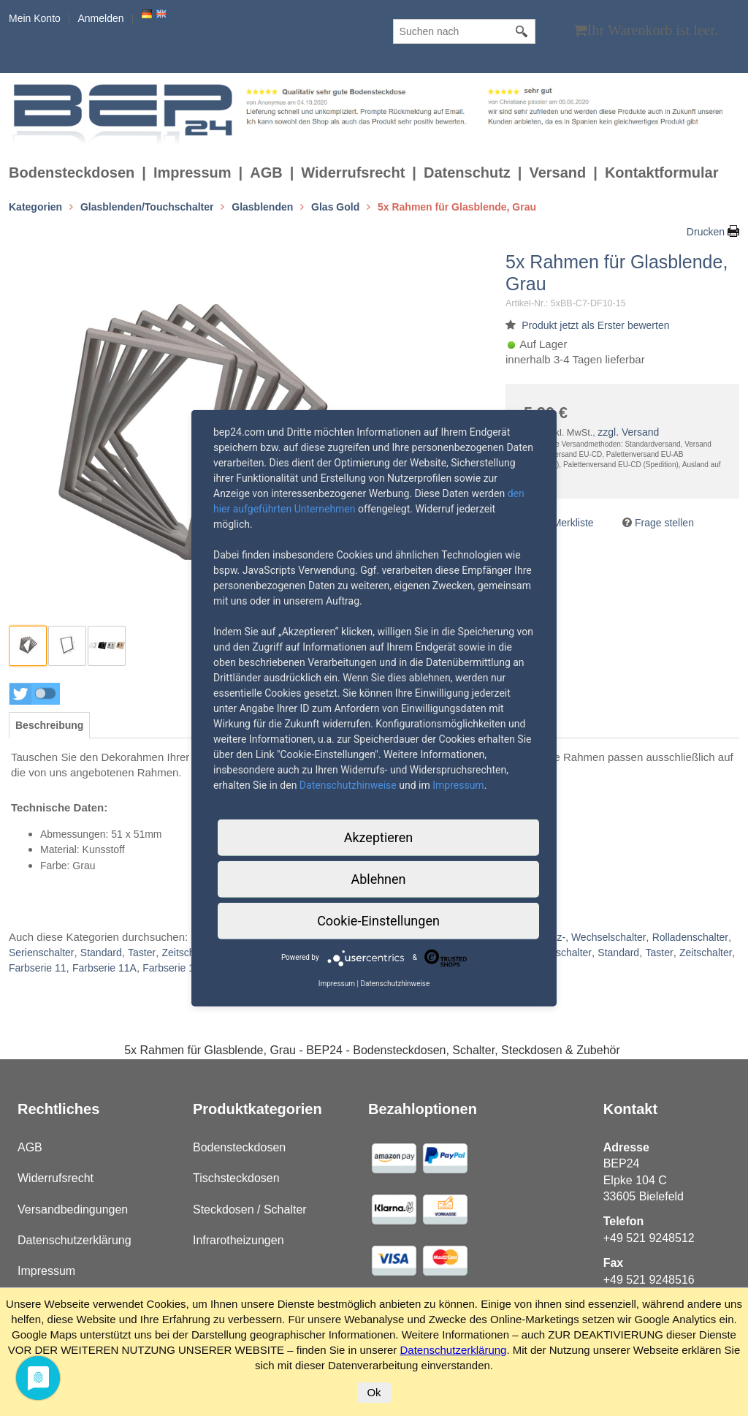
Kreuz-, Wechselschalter (590, 937)
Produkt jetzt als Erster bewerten (595, 325)
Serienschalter (42, 952)
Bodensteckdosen (71, 172)
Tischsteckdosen (236, 1178)
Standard (101, 952)
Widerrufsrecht (353, 172)
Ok (374, 1392)
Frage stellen (664, 523)
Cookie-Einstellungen (378, 920)
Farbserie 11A (104, 968)
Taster (142, 952)
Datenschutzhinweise (348, 784)
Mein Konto (35, 18)
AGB (266, 172)
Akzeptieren (378, 836)
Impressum (192, 172)
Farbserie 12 (171, 968)
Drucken (706, 232)
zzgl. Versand (628, 432)
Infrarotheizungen (238, 1240)
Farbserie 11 (37, 968)
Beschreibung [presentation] (49, 725)
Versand (557, 172)
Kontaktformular (662, 172)
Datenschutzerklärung (74, 1240)
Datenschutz (467, 172)
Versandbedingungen (73, 1209)
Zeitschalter (187, 952)
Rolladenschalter (690, 937)
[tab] (49, 725)
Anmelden (100, 18)
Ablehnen (378, 878)
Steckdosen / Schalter (250, 1209)
